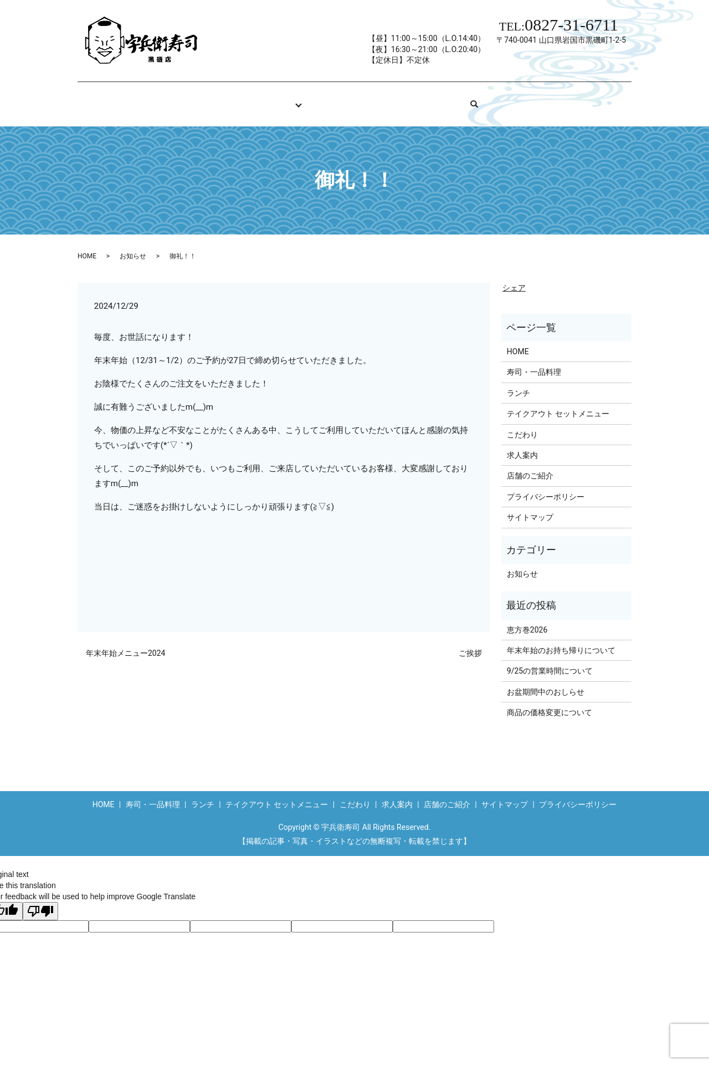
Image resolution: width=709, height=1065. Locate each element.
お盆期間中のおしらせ (545, 681)
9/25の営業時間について (550, 660)
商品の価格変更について (549, 701)
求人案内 (386, 98)
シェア (514, 277)
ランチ (518, 382)
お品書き (262, 98)
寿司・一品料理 (534, 361)
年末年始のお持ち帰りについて (561, 639)
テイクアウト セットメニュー (558, 403)
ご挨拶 (470, 642)
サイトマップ (530, 506)
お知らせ (133, 245)
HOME (209, 98)
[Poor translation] (40, 900)
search (518, 98)
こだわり (324, 98)
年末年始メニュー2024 (125, 642)
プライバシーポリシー (545, 486)
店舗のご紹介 (456, 98)
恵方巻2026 (527, 619)
